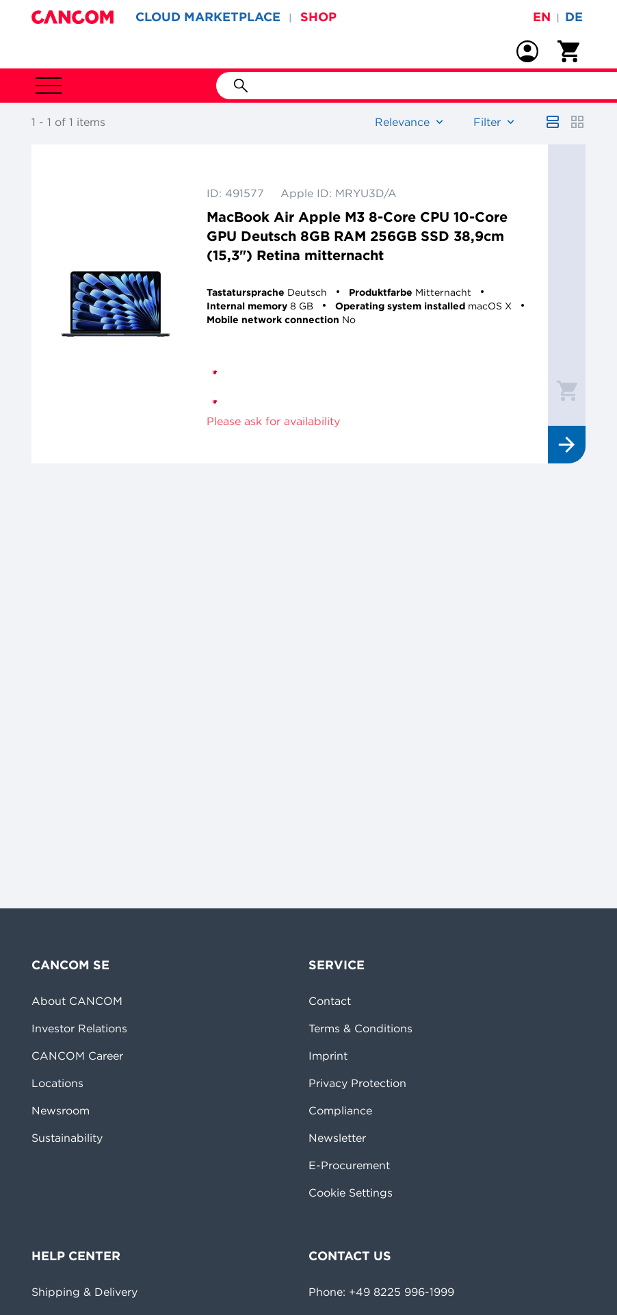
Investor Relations (79, 1028)
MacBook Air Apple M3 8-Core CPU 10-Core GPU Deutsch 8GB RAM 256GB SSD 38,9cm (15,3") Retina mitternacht (357, 236)
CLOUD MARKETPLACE (207, 17)
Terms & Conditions (360, 1028)
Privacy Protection (357, 1083)
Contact (329, 1001)
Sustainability (67, 1138)
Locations (57, 1083)
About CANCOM (76, 1001)
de (574, 17)
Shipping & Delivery (84, 1292)
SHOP (318, 17)
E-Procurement (349, 1165)
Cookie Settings (350, 1192)
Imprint (327, 1055)
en (542, 17)
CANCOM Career (77, 1055)
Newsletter (337, 1138)
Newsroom (60, 1110)
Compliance (340, 1110)
